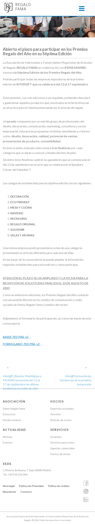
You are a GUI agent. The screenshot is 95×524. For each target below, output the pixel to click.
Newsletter (9, 491)
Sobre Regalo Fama (14, 408)
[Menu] (81, 8)
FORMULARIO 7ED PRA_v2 (21, 344)
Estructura (9, 414)
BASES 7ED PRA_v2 (15, 337)
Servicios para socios (62, 442)
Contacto (26, 491)
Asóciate (55, 414)
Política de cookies (59, 485)
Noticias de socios (60, 420)
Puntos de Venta (60, 454)
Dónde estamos (12, 420)
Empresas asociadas (62, 408)
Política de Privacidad (31, 485)
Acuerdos (56, 436)
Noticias (7, 436)
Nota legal (9, 485)
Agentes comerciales (62, 448)
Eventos (8, 442)
